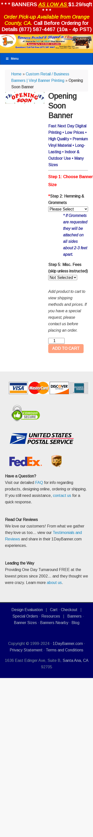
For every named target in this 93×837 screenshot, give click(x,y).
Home (16, 74)
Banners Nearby (54, 623)
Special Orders (25, 616)
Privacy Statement (26, 650)
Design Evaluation (27, 610)
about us (54, 582)
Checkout (69, 610)
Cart (54, 610)
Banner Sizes (25, 623)
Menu (12, 58)
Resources (50, 616)
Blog (75, 623)
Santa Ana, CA (75, 660)
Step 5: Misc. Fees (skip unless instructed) (68, 267)
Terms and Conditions (64, 650)
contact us (62, 495)
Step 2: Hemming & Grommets (66, 199)
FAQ (39, 482)
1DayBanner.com (68, 643)
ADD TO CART (66, 348)
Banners (74, 616)
